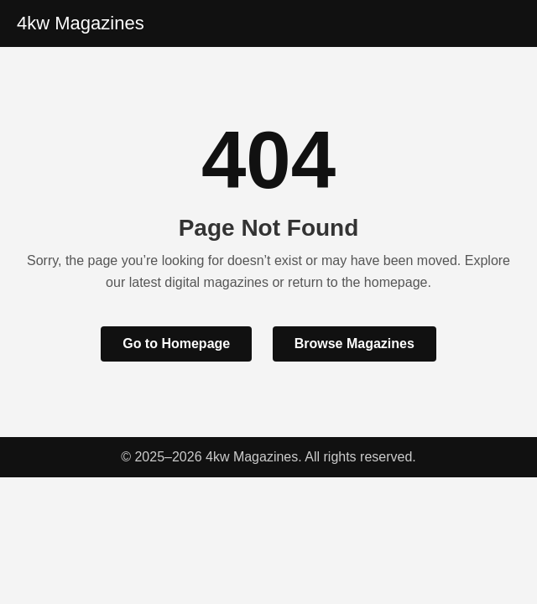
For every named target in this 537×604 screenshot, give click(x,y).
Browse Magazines (354, 343)
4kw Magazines (80, 23)
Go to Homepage (176, 343)
